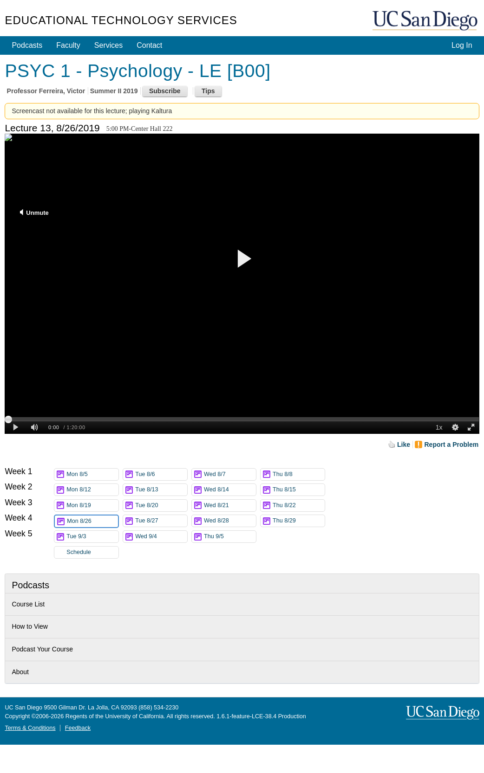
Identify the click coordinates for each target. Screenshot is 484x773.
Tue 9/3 (92, 536)
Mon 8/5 (92, 474)
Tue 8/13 (161, 490)
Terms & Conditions (30, 728)
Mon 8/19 (92, 505)
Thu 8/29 (299, 521)
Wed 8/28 (230, 521)
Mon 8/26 (92, 521)
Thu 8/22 (299, 505)
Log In (461, 45)
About (20, 672)
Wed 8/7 (230, 474)
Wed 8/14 (230, 490)
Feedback (78, 728)
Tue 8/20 (161, 505)
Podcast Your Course (42, 649)
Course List (28, 604)
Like (403, 444)
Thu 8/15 (299, 490)
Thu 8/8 (299, 474)
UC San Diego (426, 21)
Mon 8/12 (92, 490)
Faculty (68, 45)
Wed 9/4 (161, 536)
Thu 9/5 (230, 536)
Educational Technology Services (121, 20)
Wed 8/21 (230, 505)
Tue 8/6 (161, 474)
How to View (30, 626)
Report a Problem (451, 444)
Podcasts (27, 45)
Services (108, 45)
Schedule (78, 552)
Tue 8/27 (161, 521)
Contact (149, 45)
